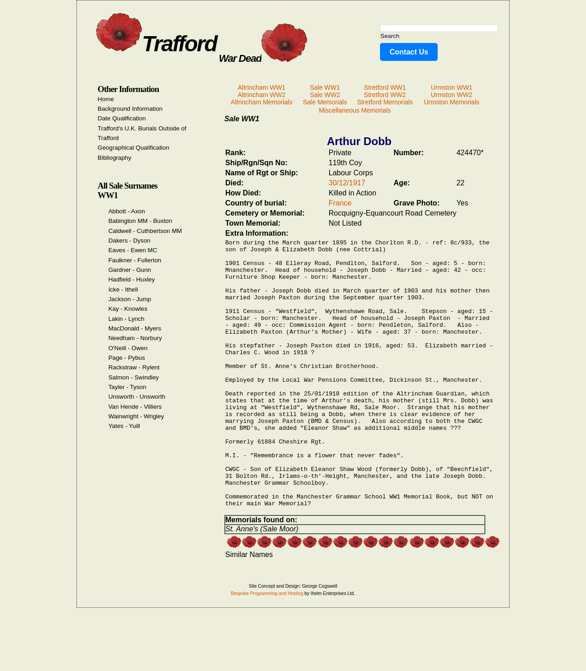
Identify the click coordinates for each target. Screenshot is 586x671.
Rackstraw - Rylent (134, 367)
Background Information (130, 108)
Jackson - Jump (130, 299)
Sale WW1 (325, 87)
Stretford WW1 (385, 87)
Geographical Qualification (133, 147)
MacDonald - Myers (135, 328)
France (340, 203)
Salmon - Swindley (134, 377)
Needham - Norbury (135, 338)
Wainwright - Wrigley (136, 416)
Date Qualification (122, 118)
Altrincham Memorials (262, 102)
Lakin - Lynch (127, 318)
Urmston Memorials (451, 102)
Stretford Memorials (385, 102)
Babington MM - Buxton (140, 220)
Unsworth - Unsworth (137, 396)
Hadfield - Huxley (132, 279)
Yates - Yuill (124, 425)
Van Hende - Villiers (135, 406)
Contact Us (409, 52)
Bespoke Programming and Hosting (267, 648)
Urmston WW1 (451, 87)
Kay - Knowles (128, 308)
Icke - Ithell (123, 289)
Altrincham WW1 (261, 87)
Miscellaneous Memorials (355, 110)
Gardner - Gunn (130, 269)
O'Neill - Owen (128, 348)
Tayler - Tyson (127, 387)
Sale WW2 (325, 94)
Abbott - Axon (127, 211)
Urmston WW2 (451, 94)
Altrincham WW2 (261, 94)
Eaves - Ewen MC (133, 250)
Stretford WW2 (385, 94)
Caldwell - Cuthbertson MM (145, 230)
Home (106, 99)
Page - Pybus (127, 357)
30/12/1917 (347, 183)
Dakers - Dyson (130, 240)
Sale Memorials (325, 102)
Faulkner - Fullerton (135, 260)
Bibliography (114, 157)
